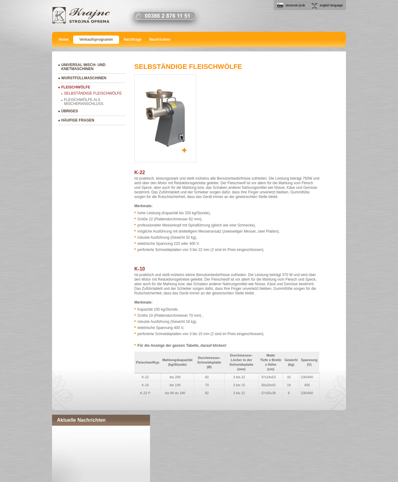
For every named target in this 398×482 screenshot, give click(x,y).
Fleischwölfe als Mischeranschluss (83, 102)
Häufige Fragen (77, 120)
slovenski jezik (295, 5)
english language (331, 5)
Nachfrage (133, 39)
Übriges (69, 111)
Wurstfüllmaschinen (83, 78)
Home (63, 39)
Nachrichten (159, 39)
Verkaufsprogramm (96, 39)
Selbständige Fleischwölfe (93, 93)
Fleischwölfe (75, 87)
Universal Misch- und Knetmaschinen (83, 67)
